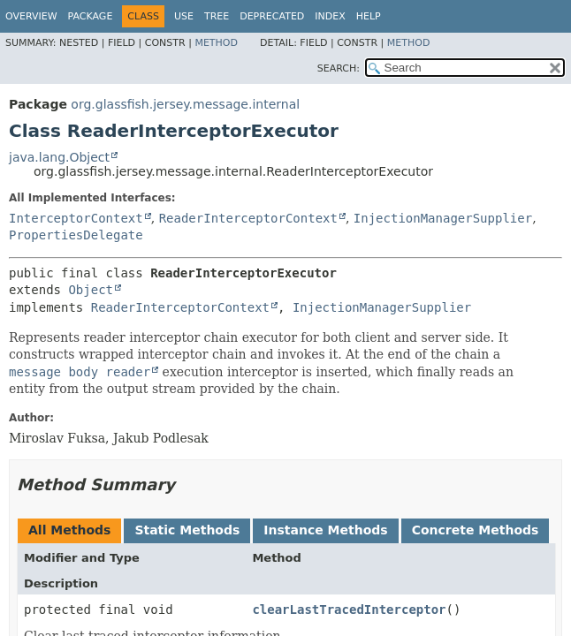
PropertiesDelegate (76, 235)
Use (184, 16)
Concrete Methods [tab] (475, 530)
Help (368, 16)
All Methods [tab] (69, 530)
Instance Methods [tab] (325, 530)
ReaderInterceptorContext (248, 218)
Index (330, 16)
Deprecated (272, 16)
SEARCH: (338, 68)
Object (90, 290)
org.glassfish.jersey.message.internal (185, 104)
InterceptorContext (76, 218)
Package (90, 16)
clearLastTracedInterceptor (348, 609)
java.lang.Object (59, 157)
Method (216, 43)
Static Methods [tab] (187, 530)
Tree (216, 16)
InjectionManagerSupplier (443, 218)
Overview (31, 16)
